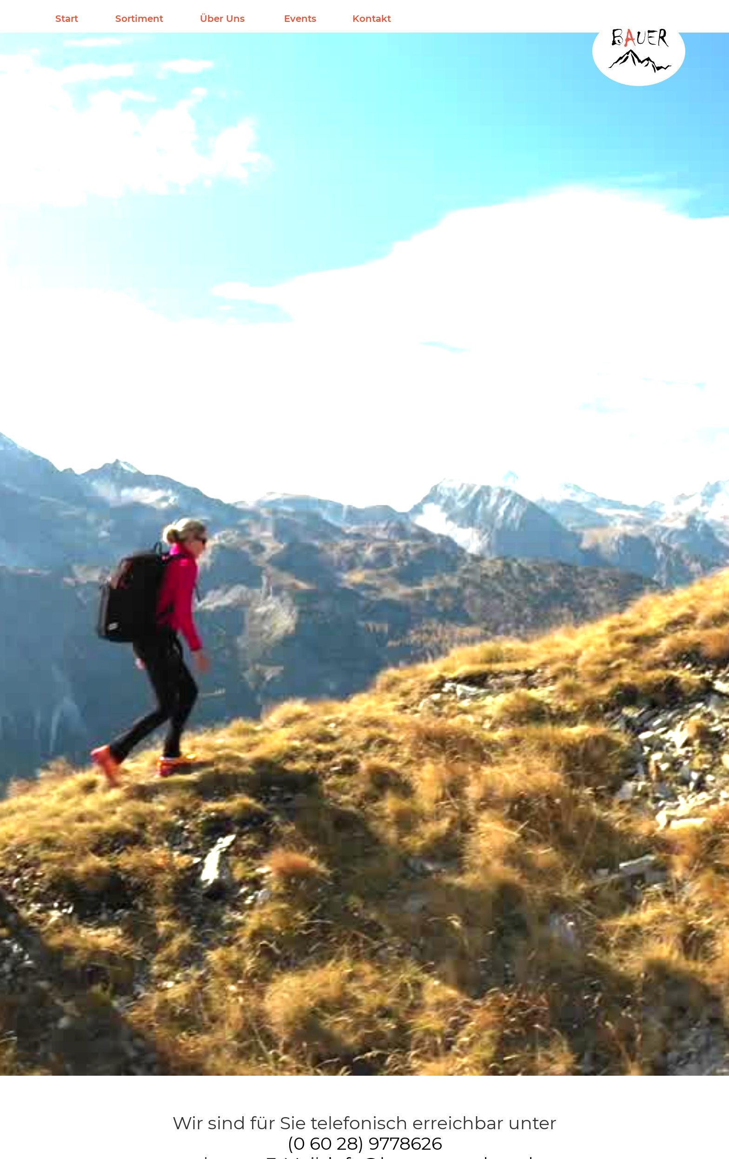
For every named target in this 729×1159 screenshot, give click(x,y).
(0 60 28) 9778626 (364, 1143)
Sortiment (139, 18)
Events (300, 18)
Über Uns (222, 18)
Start (66, 18)
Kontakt (371, 18)
